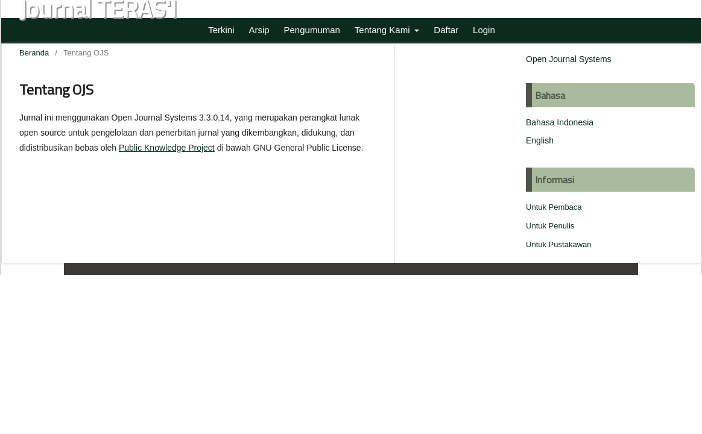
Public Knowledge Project (167, 148)
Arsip (258, 30)
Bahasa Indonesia (559, 122)
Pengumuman (312, 30)
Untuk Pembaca (554, 207)
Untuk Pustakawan (559, 244)
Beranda (34, 52)
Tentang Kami (384, 30)
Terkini (221, 30)
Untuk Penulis (550, 225)
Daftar (446, 30)
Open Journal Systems (569, 59)
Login (484, 30)
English (540, 140)
